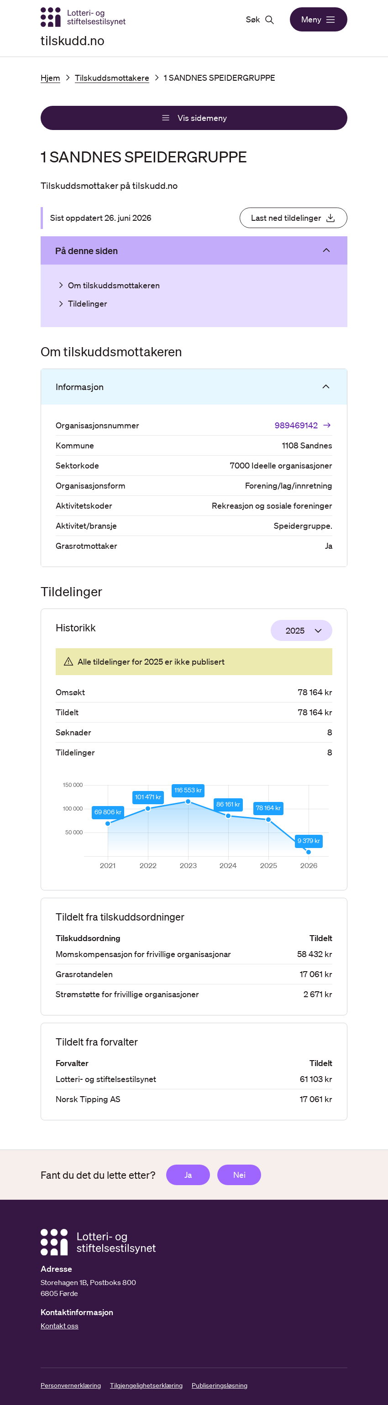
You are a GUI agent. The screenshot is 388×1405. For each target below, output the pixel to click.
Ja (188, 1175)
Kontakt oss (60, 1325)
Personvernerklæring (71, 1385)
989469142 (303, 425)
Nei (239, 1175)
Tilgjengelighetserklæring (146, 1385)
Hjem (50, 78)
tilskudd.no (73, 40)
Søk (260, 19)
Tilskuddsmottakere (112, 78)
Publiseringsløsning (219, 1385)
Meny (318, 19)
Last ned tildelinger (293, 218)
